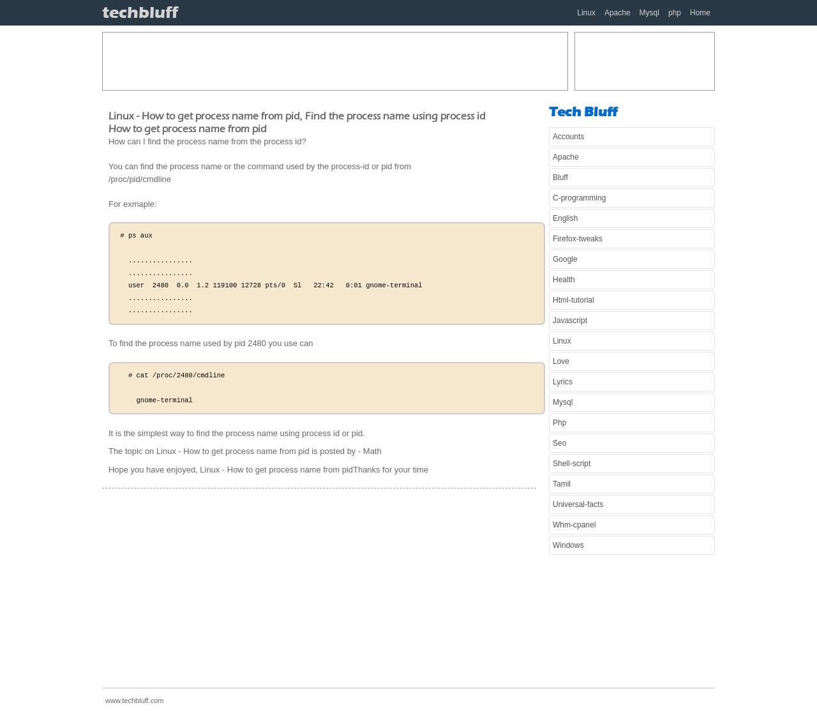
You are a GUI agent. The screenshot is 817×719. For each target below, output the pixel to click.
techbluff (140, 12)
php (674, 12)
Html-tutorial (573, 300)
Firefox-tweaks (578, 238)
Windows (568, 545)
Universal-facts (578, 504)
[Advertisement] (335, 61)
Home (700, 12)
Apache (617, 12)
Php (559, 422)
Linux (586, 12)
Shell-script (571, 463)
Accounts (568, 136)
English (565, 218)
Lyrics (563, 381)
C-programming (579, 197)
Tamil (562, 484)
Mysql (649, 12)
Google (565, 259)
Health (564, 279)
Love (561, 361)
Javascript (570, 320)
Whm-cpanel (574, 524)
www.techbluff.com (134, 700)
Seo (559, 443)
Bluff (560, 177)
